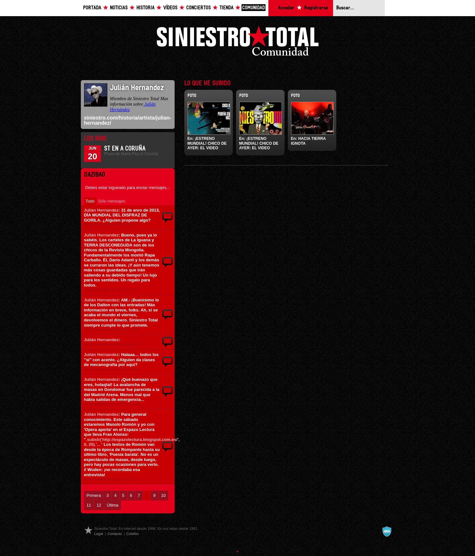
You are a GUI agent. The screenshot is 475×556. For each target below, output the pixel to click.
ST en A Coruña (125, 149)
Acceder (286, 7)
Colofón (132, 534)
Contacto (114, 534)
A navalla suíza (386, 531)
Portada (92, 7)
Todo (90, 201)
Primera (94, 495)
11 (89, 505)
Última (112, 505)
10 (163, 495)
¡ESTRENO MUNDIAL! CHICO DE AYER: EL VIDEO (207, 143)
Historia (145, 7)
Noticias (119, 7)
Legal (98, 534)
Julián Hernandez (101, 210)
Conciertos (198, 7)
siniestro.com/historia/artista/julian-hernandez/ (127, 120)
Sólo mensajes (111, 201)
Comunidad (253, 7)
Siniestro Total (237, 42)
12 (99, 505)
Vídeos (170, 7)
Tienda (226, 7)
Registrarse (316, 7)
